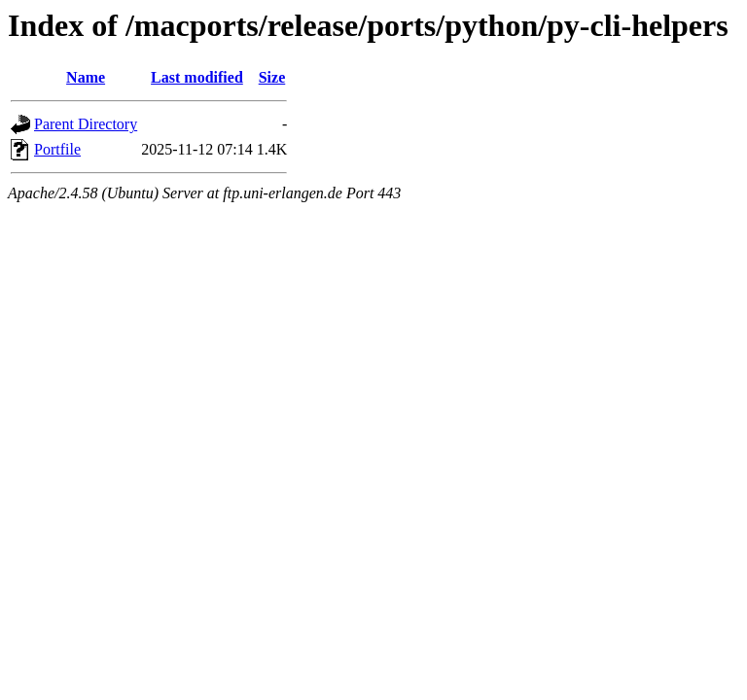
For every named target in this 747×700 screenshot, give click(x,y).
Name (85, 77)
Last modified (197, 77)
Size (272, 77)
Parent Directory (85, 124)
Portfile (57, 149)
